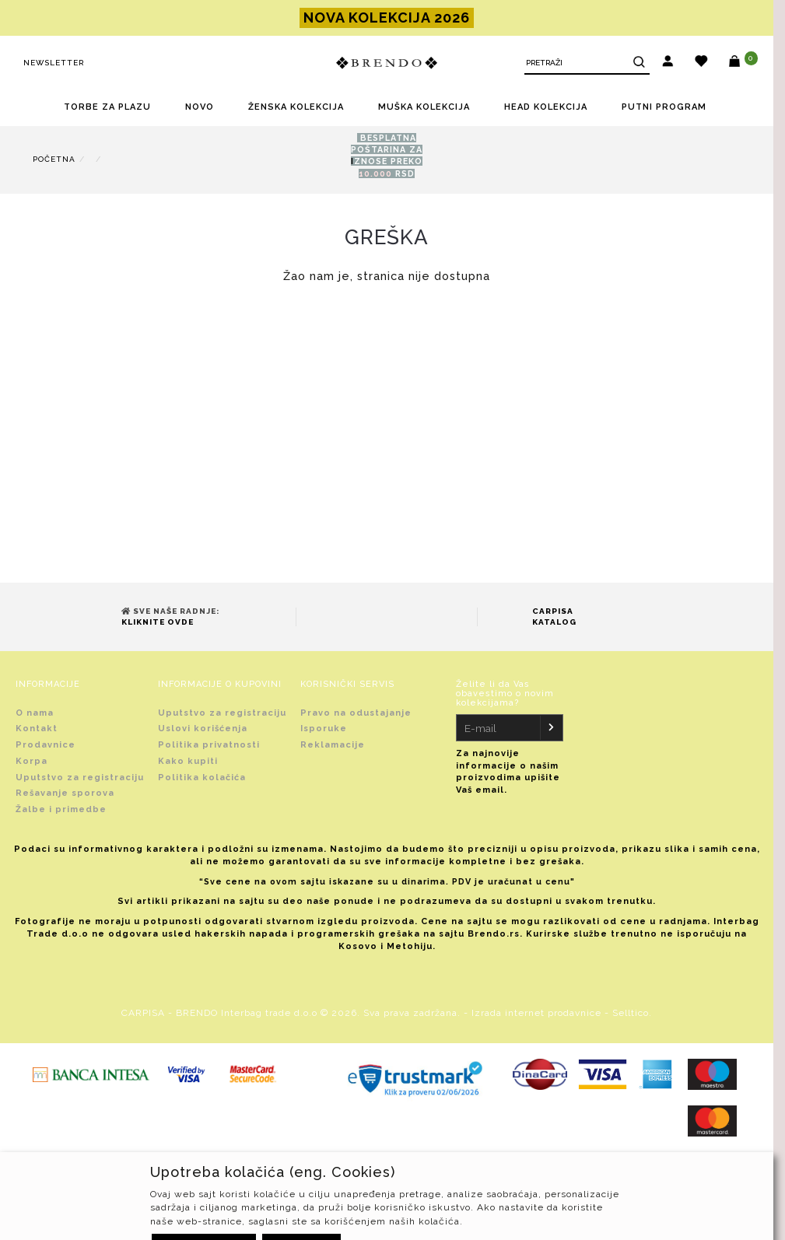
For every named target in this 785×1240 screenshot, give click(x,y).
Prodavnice (45, 745)
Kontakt (37, 728)
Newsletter (53, 62)
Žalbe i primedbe (61, 809)
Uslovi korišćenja (202, 728)
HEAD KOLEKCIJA (545, 107)
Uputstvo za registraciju (80, 777)
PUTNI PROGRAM (664, 107)
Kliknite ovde (157, 622)
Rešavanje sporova (65, 793)
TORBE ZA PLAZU (107, 107)
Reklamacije (332, 745)
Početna (54, 159)
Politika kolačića (202, 777)
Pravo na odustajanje (356, 713)
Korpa (31, 761)
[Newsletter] (551, 728)
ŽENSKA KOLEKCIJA (296, 107)
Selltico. (632, 1012)
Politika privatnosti (209, 745)
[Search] (637, 63)
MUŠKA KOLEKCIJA (424, 107)
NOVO (199, 107)
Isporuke (323, 728)
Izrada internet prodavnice (536, 1012)
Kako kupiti (188, 761)
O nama (35, 713)
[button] (668, 63)
